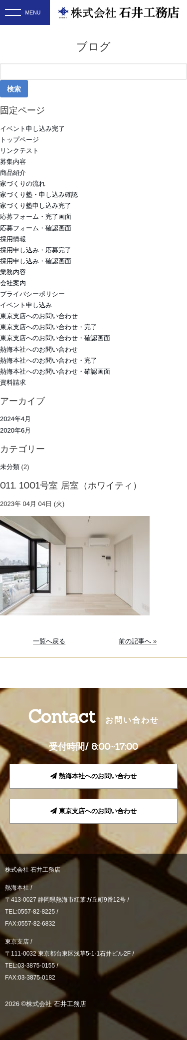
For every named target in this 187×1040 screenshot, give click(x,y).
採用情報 (13, 239)
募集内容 (13, 161)
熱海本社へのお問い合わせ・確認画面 (55, 371)
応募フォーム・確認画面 (35, 228)
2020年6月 (15, 430)
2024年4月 (15, 419)
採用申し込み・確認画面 (35, 261)
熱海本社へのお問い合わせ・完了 (48, 360)
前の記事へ (135, 641)
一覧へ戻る (49, 641)
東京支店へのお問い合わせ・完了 (48, 327)
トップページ (19, 139)
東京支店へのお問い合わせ (39, 316)
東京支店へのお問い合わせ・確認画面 (55, 338)
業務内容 (13, 272)
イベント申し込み (26, 305)
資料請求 (13, 382)
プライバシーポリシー (32, 294)
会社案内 (13, 283)
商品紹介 (13, 172)
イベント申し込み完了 (32, 128)
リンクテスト (19, 150)
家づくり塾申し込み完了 (35, 205)
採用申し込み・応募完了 (35, 250)
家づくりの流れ (22, 183)
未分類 (9, 467)
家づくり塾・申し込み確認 (39, 194)
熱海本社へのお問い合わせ (39, 349)
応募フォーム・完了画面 (35, 216)
